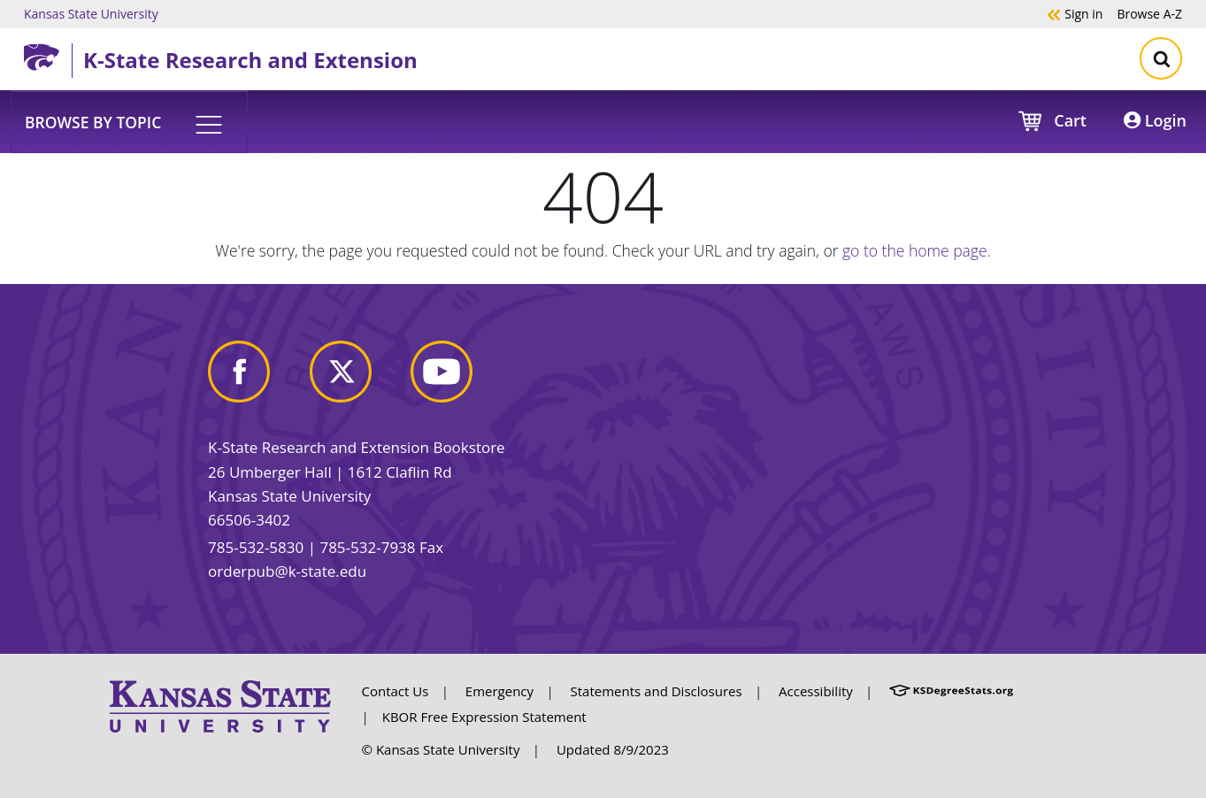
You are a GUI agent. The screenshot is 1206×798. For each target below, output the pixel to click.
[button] (129, 121)
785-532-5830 (255, 547)
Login (1155, 120)
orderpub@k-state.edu (287, 571)
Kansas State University (91, 13)
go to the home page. (916, 250)
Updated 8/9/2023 (613, 749)
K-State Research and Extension (250, 59)
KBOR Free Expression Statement (484, 716)
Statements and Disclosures (656, 691)
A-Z (1149, 13)
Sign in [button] (1074, 13)
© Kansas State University (441, 749)
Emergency (499, 691)
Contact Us (395, 691)
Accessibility (816, 691)
